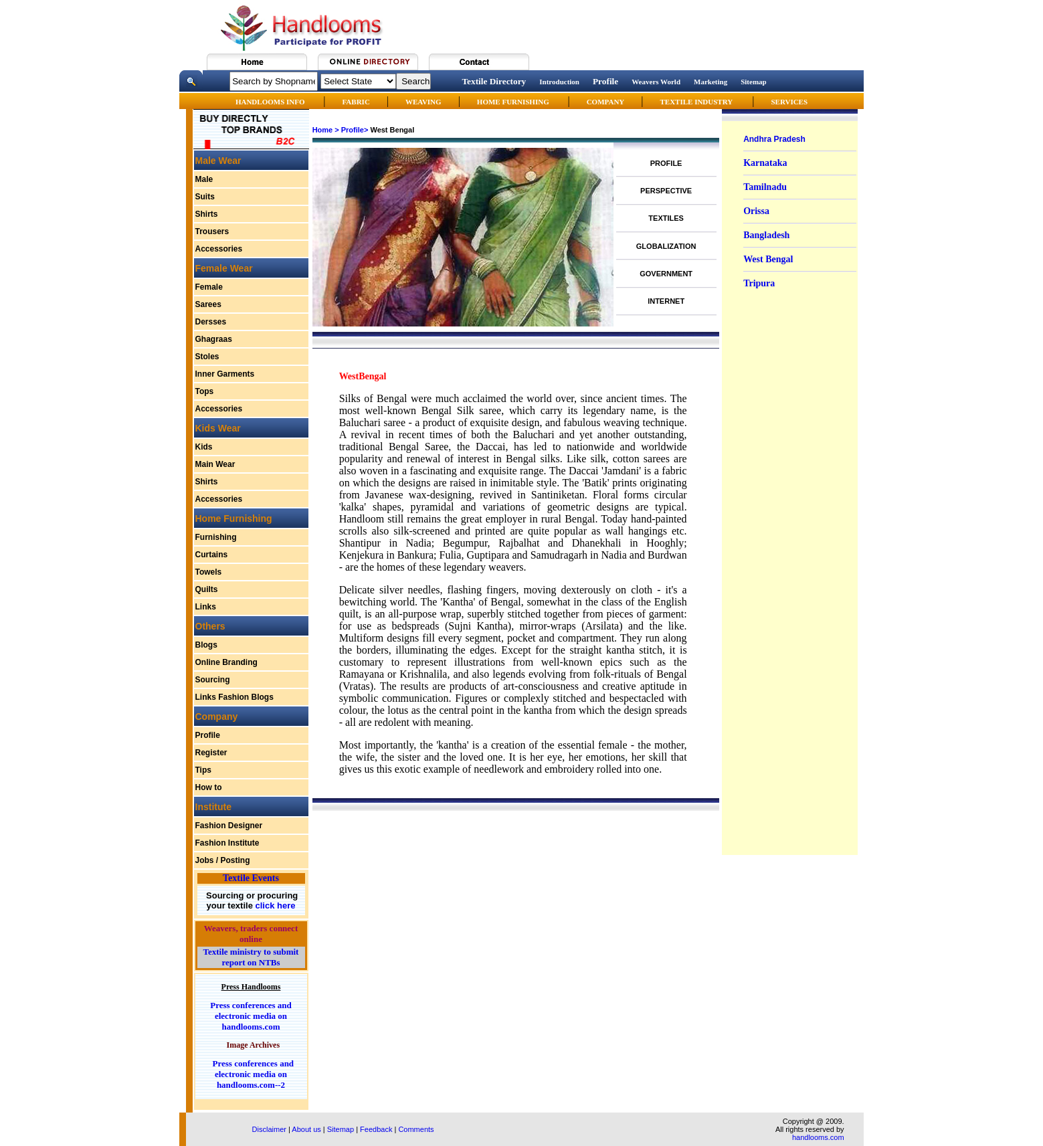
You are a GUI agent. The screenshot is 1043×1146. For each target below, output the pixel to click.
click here (274, 905)
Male (204, 179)
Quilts (206, 589)
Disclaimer (269, 1129)
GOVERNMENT (666, 274)
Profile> (355, 130)
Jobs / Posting (222, 860)
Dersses (211, 321)
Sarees (208, 304)
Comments (416, 1129)
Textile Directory (494, 81)
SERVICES (789, 102)
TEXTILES (666, 218)
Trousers (212, 231)
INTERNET (666, 301)
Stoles (207, 356)
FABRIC (355, 102)
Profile (605, 81)
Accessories (219, 249)
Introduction (559, 82)
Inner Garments (225, 374)
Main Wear (215, 464)
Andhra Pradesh (774, 139)
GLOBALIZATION (666, 246)
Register (211, 752)
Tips (203, 770)
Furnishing (216, 537)
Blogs (206, 645)
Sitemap (754, 82)
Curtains (211, 554)
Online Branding (226, 662)
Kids (204, 447)
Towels (208, 572)
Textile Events (251, 878)
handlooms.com (818, 1137)
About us (306, 1129)
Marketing (710, 82)
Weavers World (656, 82)
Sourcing (212, 679)
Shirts (206, 214)
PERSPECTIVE (666, 191)
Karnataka (765, 163)
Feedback (376, 1129)
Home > (325, 130)
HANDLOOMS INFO (270, 102)
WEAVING (423, 102)
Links (205, 606)
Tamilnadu (765, 187)
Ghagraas (213, 339)
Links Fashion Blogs (234, 697)
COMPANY (606, 102)
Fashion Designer (229, 825)
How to (208, 787)
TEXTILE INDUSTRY (696, 102)
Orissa (756, 211)
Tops (204, 391)
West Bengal (768, 259)
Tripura (759, 283)
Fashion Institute (227, 843)
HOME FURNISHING (514, 102)
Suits (205, 196)
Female (209, 287)
